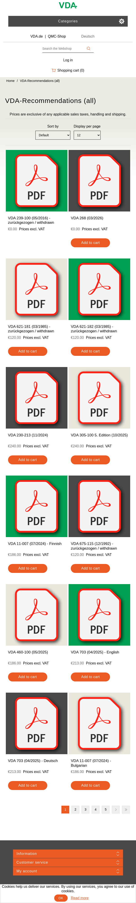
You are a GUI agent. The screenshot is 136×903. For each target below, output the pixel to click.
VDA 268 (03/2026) (87, 218)
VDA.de (36, 36)
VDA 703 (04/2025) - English (95, 652)
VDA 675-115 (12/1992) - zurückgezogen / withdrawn (94, 546)
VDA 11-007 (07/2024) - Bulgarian (91, 763)
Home (10, 81)
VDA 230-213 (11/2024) (28, 435)
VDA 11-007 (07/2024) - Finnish (35, 544)
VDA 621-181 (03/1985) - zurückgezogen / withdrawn (31, 328)
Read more (80, 898)
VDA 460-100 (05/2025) (28, 652)
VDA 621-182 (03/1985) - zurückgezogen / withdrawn (94, 328)
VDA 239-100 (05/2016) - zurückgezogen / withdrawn (31, 220)
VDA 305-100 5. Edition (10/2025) (99, 435)
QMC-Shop (57, 36)
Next (116, 809)
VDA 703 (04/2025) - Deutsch (33, 761)
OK (60, 898)
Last (126, 809)
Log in (68, 60)
